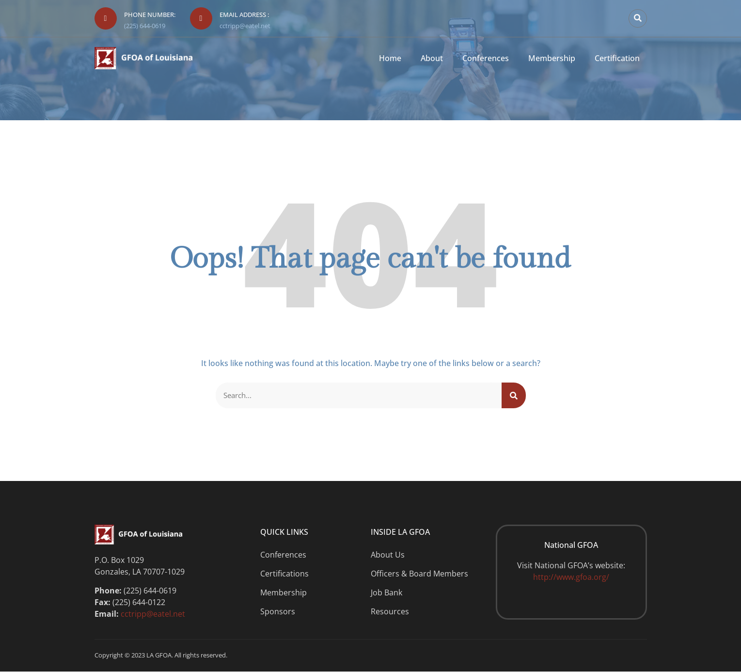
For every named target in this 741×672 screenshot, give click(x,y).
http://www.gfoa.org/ (571, 578)
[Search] (514, 396)
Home (390, 58)
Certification (617, 58)
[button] (637, 18)
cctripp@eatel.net (245, 25)
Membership (551, 58)
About (432, 58)
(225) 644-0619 (144, 25)
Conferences (485, 58)
